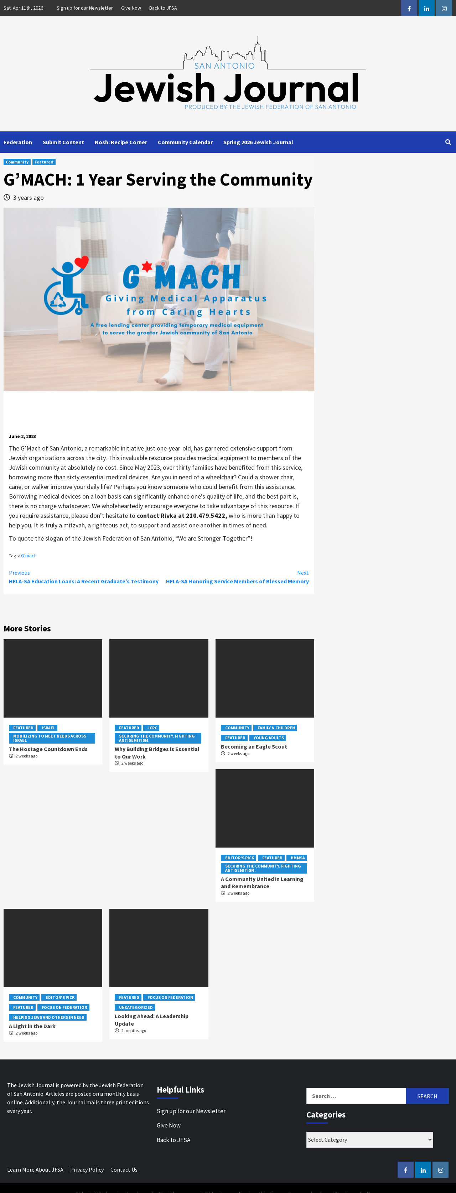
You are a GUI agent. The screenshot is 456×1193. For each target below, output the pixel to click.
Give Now (131, 8)
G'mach (29, 555)
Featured (44, 162)
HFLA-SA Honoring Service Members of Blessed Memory (234, 576)
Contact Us (124, 1169)
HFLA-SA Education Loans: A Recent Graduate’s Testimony (84, 576)
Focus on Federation (64, 1007)
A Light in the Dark (32, 1026)
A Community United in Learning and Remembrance (262, 882)
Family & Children (276, 727)
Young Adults (269, 737)
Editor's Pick (239, 857)
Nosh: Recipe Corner (121, 142)
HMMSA (298, 857)
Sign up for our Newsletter (85, 8)
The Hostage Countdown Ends (48, 748)
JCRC (152, 727)
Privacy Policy (87, 1169)
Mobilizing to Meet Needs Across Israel (49, 738)
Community (17, 162)
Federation (18, 142)
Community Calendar (185, 142)
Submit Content (63, 142)
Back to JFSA (163, 8)
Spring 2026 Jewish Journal (258, 142)
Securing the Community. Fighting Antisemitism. (157, 738)
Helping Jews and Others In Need (48, 1017)
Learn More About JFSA (35, 1169)
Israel (48, 727)
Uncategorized (136, 1007)
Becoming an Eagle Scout (254, 746)
